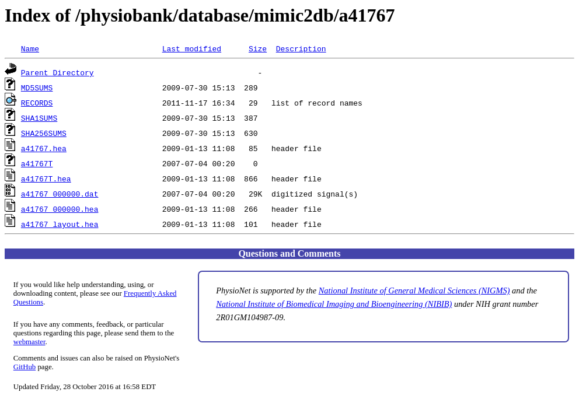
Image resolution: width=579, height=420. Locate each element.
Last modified (191, 48)
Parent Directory (57, 72)
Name (30, 48)
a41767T (37, 163)
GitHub (24, 367)
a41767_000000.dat (60, 193)
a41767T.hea (46, 178)
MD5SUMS (37, 87)
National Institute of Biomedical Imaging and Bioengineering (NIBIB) (334, 304)
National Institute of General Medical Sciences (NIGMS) (414, 290)
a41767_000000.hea (60, 209)
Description (301, 48)
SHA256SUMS (44, 133)
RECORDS (37, 102)
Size (258, 48)
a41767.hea (44, 148)
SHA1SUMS (39, 118)
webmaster (29, 342)
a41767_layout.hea (60, 224)
